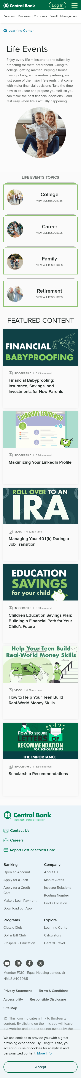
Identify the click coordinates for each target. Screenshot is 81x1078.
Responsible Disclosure (48, 999)
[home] (23, 5)
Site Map (10, 1008)
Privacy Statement (17, 990)
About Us (51, 872)
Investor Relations (57, 887)
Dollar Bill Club (14, 935)
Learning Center (56, 927)
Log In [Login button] (57, 5)
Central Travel (54, 943)
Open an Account (16, 872)
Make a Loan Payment (20, 900)
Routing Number (56, 895)
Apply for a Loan (15, 879)
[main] (40, 423)
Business (24, 16)
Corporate (40, 16)
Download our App (17, 908)
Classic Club (12, 927)
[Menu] (74, 5)
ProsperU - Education (19, 943)
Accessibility (13, 999)
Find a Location (55, 903)
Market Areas (54, 879)
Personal (9, 16)
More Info (44, 1053)
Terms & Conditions (53, 990)
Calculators (52, 935)
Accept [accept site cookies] (40, 1066)
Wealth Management (64, 16)
